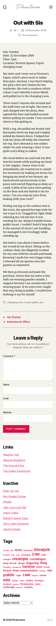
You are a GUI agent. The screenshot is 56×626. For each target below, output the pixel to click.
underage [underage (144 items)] (9, 587)
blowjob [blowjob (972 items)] (42, 549)
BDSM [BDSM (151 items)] (18, 550)
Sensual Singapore (14, 460)
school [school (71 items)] (35, 575)
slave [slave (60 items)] (22, 581)
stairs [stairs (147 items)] (29, 580)
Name (6, 384)
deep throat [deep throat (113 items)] (10, 563)
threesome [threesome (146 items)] (27, 583)
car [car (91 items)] (18, 555)
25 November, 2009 (35, 30)
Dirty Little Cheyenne (16, 523)
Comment (9, 356)
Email (6, 398)
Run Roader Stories (14, 496)
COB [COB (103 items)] (43, 555)
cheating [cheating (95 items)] (25, 555)
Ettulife (7, 501)
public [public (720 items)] (8, 574)
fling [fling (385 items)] (43, 563)
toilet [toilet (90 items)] (37, 584)
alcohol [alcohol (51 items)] (6, 550)
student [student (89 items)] (7, 584)
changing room (15, 302)
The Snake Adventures (16, 471)
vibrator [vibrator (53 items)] (19, 587)
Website (7, 412)
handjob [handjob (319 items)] (28, 566)
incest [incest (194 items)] (7, 570)
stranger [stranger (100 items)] (39, 580)
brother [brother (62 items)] (6, 555)
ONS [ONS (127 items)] (49, 570)
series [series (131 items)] (42, 575)
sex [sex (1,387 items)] (6, 579)
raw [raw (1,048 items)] (26, 574)
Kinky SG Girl (11, 491)
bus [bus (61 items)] (13, 555)
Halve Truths (10, 512)
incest (27, 302)
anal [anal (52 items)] (11, 550)
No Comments (30, 35)
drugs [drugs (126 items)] (21, 563)
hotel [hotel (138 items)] (39, 566)
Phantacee (18, 619)
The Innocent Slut (13, 465)
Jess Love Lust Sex (14, 507)
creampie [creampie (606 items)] (20, 559)
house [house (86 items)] (46, 567)
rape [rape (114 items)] (18, 575)
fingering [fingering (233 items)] (32, 563)
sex (41, 302)
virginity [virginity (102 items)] (28, 587)
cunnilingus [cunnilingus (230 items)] (38, 559)
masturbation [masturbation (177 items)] (29, 570)
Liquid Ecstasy (11, 529)
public (35, 302)
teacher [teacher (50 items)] (16, 584)
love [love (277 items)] (16, 570)
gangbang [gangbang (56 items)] (16, 567)
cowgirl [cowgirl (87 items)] (7, 559)
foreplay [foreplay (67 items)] (7, 567)
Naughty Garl (11, 454)
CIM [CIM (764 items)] (35, 554)
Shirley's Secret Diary (15, 518)
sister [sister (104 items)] (15, 580)
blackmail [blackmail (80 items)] (28, 550)
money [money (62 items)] (42, 571)
